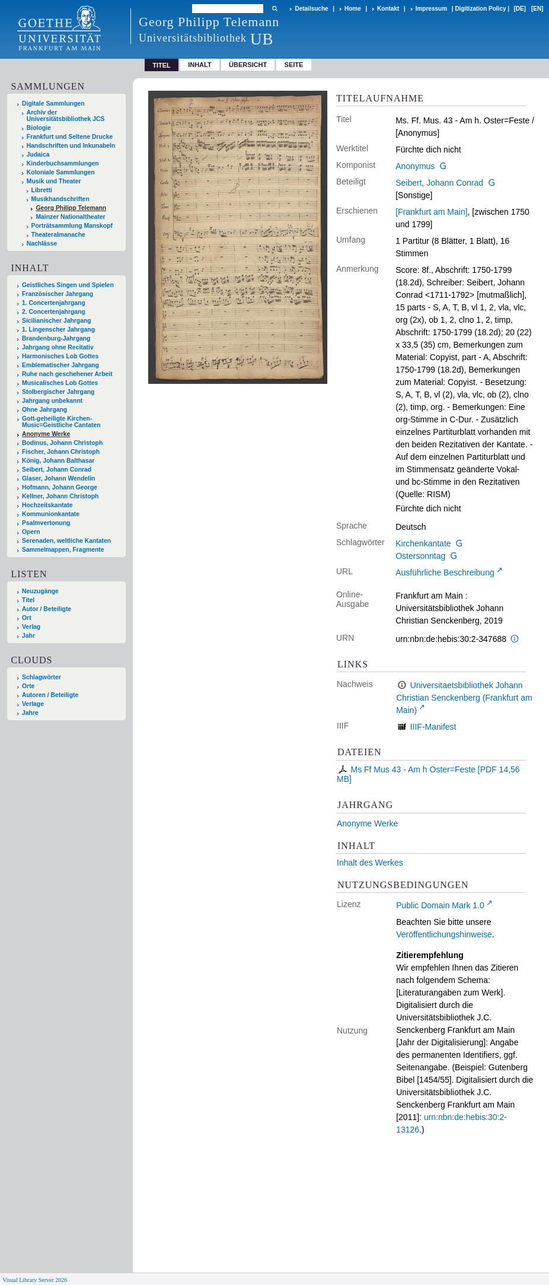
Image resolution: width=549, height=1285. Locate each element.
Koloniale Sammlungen (61, 172)
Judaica (38, 154)
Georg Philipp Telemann (71, 208)
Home (352, 8)
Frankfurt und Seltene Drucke (70, 136)
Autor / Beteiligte (46, 609)
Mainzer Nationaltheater (70, 217)
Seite (294, 64)
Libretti (41, 190)
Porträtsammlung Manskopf (72, 225)
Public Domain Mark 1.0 (440, 905)
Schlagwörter (41, 677)
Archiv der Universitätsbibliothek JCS (66, 115)
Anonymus (415, 166)
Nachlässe (42, 243)
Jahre (30, 713)
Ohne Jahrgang (44, 409)
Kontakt (388, 8)
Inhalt (200, 64)
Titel (28, 600)
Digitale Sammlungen (53, 103)
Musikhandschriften (60, 199)
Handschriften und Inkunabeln (71, 145)
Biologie (39, 128)
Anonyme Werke (367, 823)
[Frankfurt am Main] (431, 212)
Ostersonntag (420, 556)
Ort (26, 618)
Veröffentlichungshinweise (444, 934)
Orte (28, 686)
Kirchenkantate (423, 543)
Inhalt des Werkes (370, 862)
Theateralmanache (58, 234)
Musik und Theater (54, 181)
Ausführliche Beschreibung (444, 572)
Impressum (431, 8)
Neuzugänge (40, 591)
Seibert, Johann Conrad (439, 182)
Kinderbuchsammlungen (63, 163)
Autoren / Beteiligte (50, 695)
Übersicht (248, 64)
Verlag (31, 627)
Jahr (28, 635)
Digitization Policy (480, 8)
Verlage (33, 704)
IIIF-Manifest (433, 726)
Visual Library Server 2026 (34, 1280)
